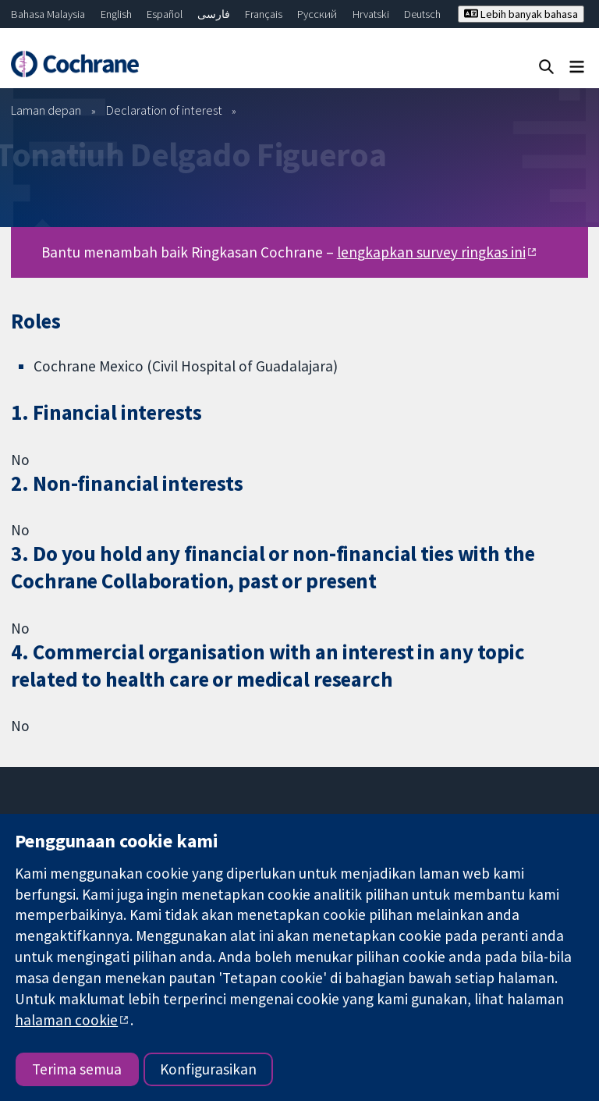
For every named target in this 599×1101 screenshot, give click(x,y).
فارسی (213, 14)
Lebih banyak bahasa (521, 14)
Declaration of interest (164, 110)
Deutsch (422, 14)
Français (263, 14)
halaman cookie (66, 1019)
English (116, 14)
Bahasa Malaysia (48, 14)
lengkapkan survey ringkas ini (431, 252)
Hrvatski (371, 14)
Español (165, 14)
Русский (317, 14)
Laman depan (46, 110)
